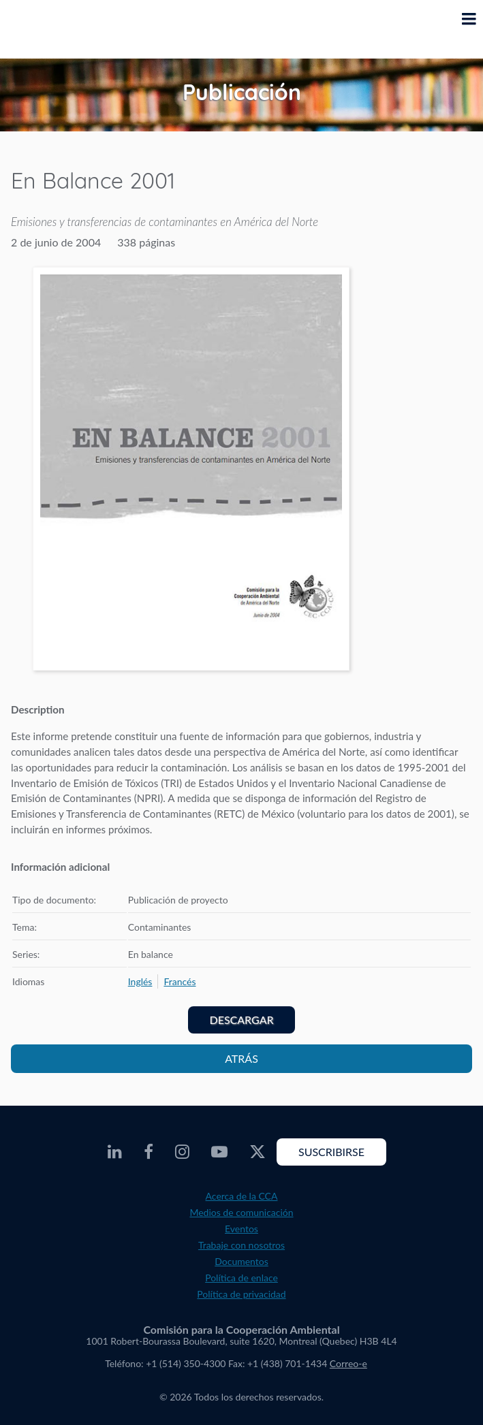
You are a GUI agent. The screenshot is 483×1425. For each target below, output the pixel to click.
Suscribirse (331, 1151)
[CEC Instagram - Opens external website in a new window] (182, 1152)
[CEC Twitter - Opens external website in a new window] (257, 1152)
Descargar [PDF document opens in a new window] (242, 1019)
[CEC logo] (45, 29)
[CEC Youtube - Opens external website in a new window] (219, 1152)
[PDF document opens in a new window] (191, 471)
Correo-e (348, 1363)
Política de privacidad (241, 1294)
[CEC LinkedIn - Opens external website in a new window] (115, 1152)
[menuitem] (140, 981)
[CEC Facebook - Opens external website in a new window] (148, 1152)
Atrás (241, 1058)
